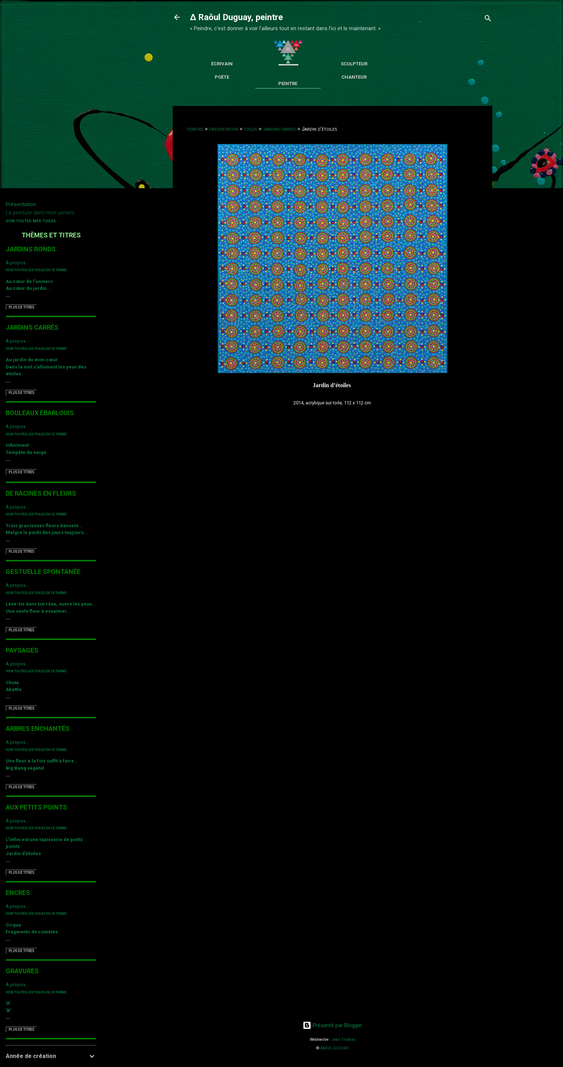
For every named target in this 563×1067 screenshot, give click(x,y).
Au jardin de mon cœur (32, 359)
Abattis (14, 689)
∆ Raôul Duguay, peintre (236, 17)
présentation (223, 129)
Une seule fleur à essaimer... (38, 611)
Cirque (13, 925)
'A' (8, 1003)
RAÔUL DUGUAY (334, 1048)
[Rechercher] (488, 20)
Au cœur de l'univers (29, 281)
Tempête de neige (26, 452)
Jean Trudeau (343, 1039)
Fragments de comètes (32, 931)
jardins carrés (279, 129)
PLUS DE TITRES (21, 307)
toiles (250, 129)
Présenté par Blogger (332, 1025)
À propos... (17, 262)
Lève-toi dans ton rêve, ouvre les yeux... (51, 604)
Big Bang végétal (25, 768)
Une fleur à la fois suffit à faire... (42, 761)
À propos (15, 426)
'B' (8, 1010)
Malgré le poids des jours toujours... (47, 532)
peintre (195, 129)
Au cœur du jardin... (28, 288)
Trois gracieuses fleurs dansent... (44, 525)
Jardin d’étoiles (23, 853)
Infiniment (17, 445)
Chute (12, 682)
